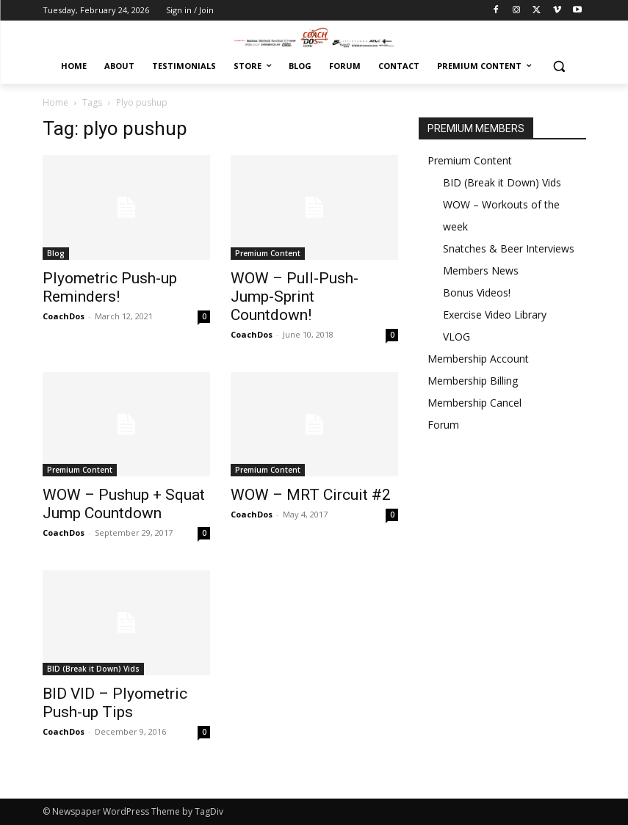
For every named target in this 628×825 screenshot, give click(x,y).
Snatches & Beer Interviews (508, 248)
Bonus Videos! (476, 292)
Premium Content (267, 253)
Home (55, 102)
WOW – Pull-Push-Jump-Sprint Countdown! (294, 296)
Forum (443, 425)
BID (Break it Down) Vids (93, 669)
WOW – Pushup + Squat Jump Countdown (124, 504)
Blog (56, 253)
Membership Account (478, 359)
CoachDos (63, 315)
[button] (559, 66)
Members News (481, 270)
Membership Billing (472, 381)
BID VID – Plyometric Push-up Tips (115, 703)
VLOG (456, 337)
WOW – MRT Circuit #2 (311, 495)
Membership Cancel (474, 403)
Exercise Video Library (494, 314)
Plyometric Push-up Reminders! (110, 287)
